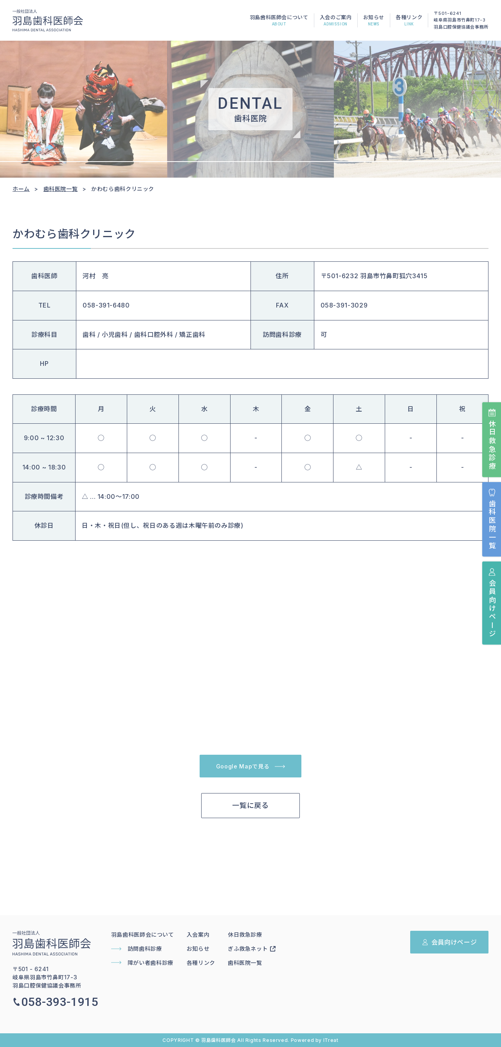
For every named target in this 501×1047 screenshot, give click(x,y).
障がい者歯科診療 (142, 962)
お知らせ (374, 21)
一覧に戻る (250, 805)
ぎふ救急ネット (252, 948)
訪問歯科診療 (136, 948)
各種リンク (409, 21)
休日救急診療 (492, 440)
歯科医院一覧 (492, 519)
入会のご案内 (336, 21)
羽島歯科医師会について (279, 21)
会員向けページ (492, 603)
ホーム (21, 188)
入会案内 (198, 934)
